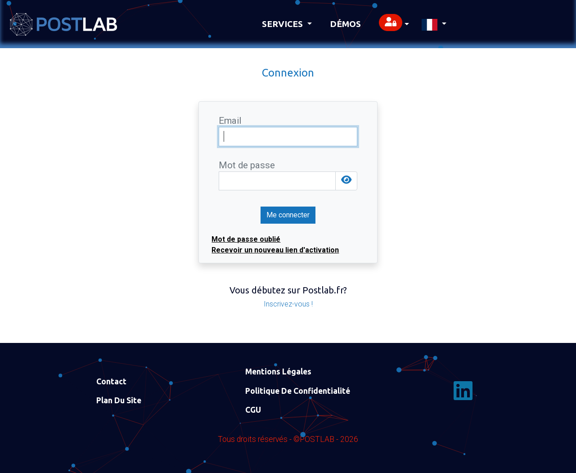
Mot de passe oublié (246, 239)
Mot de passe (247, 165)
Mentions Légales (278, 371)
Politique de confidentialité (297, 391)
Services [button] (283, 24)
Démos (345, 24)
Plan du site (118, 400)
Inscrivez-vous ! (288, 304)
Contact (111, 381)
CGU (253, 409)
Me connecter (288, 215)
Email (230, 121)
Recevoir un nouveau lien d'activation (275, 250)
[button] (394, 23)
